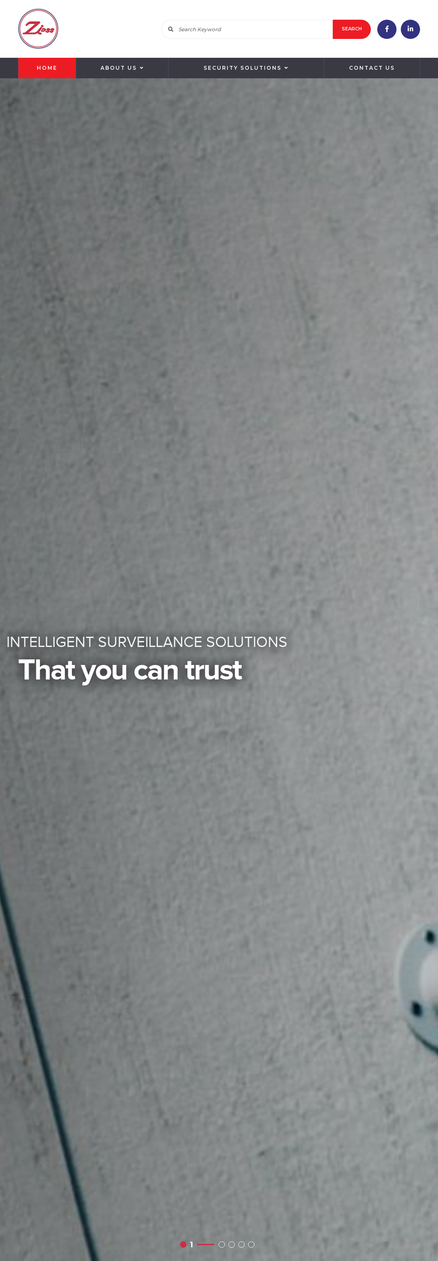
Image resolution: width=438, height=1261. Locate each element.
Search (352, 29)
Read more (219, 669)
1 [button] (191, 1244)
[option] (219, 669)
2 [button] (223, 1244)
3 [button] (233, 1244)
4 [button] (243, 1244)
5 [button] (253, 1244)
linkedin (410, 29)
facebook (387, 29)
